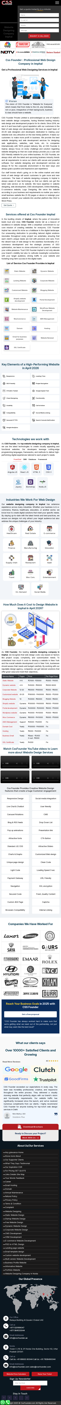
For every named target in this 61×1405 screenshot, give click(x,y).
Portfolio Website (12, 1270)
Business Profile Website (15, 1263)
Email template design (14, 1252)
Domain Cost (7, 727)
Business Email (8, 736)
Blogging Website (9, 699)
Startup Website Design (15, 1219)
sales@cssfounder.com (40, 1367)
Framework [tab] (42, 459)
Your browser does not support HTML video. (15, 762)
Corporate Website (10, 690)
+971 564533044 (17, 1330)
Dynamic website (9, 685)
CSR (20, 1167)
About (18, 1156)
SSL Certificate (8, 742)
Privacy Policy (11, 1200)
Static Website (8, 680)
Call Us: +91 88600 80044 (21, 1359)
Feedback (20, 1178)
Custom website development (18, 1255)
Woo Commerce (9, 717)
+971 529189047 (17, 1328)
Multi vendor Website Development (20, 1259)
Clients (21, 1160)
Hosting (5, 731)
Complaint (9, 1207)
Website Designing (13, 1211)
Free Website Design (14, 1222)
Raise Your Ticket (45, 1374)
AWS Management (10, 722)
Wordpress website (10, 713)
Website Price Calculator (16, 1374)
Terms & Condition (13, 1204)
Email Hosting (11, 1185)
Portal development (10, 708)
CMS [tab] (25, 459)
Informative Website (13, 1266)
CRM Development (13, 1237)
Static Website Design (14, 1215)
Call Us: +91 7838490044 (44, 1359)
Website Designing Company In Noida (21, 1274)
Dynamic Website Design (16, 1226)
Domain (8, 1189)
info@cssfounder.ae (19, 1338)
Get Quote (9, 205)
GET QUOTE (20, 1171)
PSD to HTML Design (14, 1244)
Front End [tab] (17, 459)
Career (8, 1182)
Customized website (10, 694)
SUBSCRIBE (30, 1388)
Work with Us (30, 1138)
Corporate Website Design (16, 1230)
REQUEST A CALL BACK (39, 36)
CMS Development (13, 1233)
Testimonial (25, 1163)
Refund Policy (11, 1196)
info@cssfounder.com (19, 1367)
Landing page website (14, 1248)
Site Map (20, 1174)
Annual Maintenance (14, 1193)
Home (20, 1152)
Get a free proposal (30, 1014)
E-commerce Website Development (20, 1241)
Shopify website (9, 703)
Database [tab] (32, 459)
